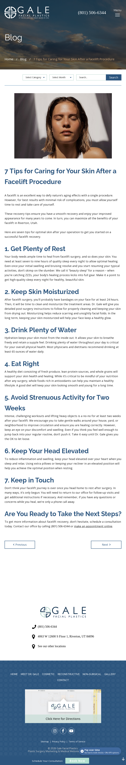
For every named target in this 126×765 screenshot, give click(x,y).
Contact (63, 680)
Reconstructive (69, 674)
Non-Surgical (92, 674)
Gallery (110, 674)
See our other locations (52, 646)
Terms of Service (77, 741)
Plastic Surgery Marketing (43, 751)
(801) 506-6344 (92, 12)
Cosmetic (48, 674)
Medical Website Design (74, 751)
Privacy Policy (58, 741)
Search (113, 77)
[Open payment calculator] (100, 751)
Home (9, 59)
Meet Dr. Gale (30, 674)
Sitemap (45, 741)
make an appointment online (93, 526)
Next (106, 544)
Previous (20, 544)
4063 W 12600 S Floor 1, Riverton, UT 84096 (66, 636)
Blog (23, 59)
